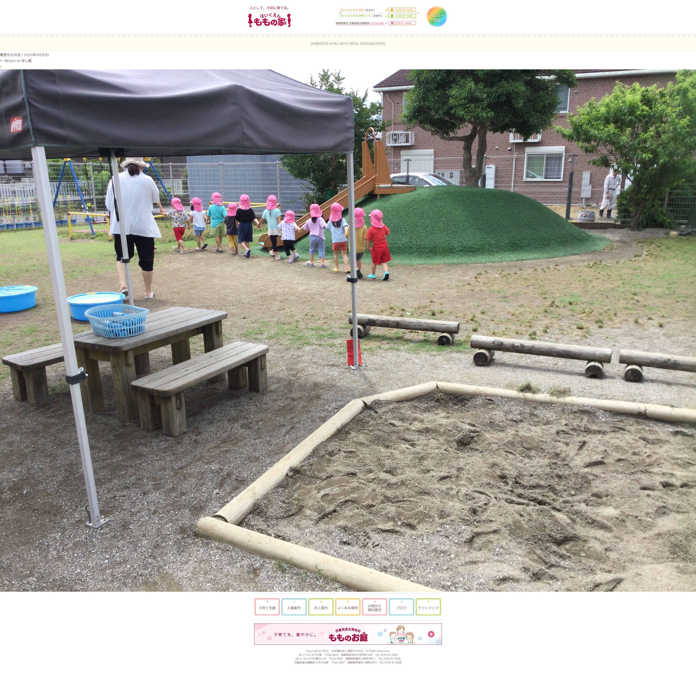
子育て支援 (267, 606)
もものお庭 (348, 634)
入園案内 (294, 606)
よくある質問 (347, 606)
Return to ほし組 (16, 60)
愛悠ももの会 (10, 54)
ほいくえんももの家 (269, 20)
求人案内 (321, 606)
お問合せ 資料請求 (374, 606)
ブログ (401, 606)
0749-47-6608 (402, 23)
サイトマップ (428, 606)
